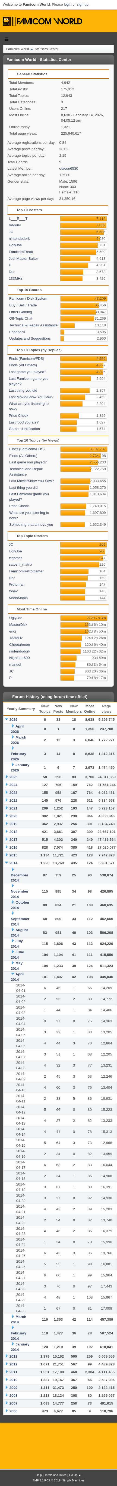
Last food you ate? (24, 422)
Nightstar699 (19, 658)
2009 (14, 1388)
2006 (14, 1411)
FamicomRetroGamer (26, 571)
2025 (14, 777)
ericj (12, 631)
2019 (14, 824)
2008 (14, 1395)
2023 (14, 793)
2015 (14, 855)
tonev (13, 591)
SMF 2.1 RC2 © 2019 (47, 1480)
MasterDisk (18, 625)
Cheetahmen (19, 645)
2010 (14, 1380)
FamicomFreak (21, 252)
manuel (15, 225)
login (67, 4)
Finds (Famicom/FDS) (26, 359)
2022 (14, 800)
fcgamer (15, 558)
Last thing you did (23, 390)
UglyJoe (15, 245)
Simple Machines (73, 1480)
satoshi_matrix (20, 564)
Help (39, 1475)
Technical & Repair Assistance (33, 325)
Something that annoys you (31, 524)
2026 (14, 720)
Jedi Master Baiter (23, 259)
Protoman (16, 584)
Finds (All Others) (23, 365)
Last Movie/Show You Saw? (31, 397)
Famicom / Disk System (28, 298)
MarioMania (18, 598)
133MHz (15, 278)
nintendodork (19, 239)
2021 (14, 808)
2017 (14, 840)
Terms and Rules (56, 1475)
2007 (14, 1403)
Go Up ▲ (75, 1475)
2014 (14, 863)
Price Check (18, 416)
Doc (12, 272)
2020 (14, 816)
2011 (14, 1372)
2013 (14, 1356)
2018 (14, 832)
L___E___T (18, 219)
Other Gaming (20, 312)
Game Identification (24, 429)
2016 (14, 847)
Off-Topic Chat (20, 318)
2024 (14, 785)
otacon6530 (68, 168)
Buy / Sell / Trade (23, 305)
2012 (14, 1364)
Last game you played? (27, 372)
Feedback (17, 332)
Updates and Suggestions (30, 338)
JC (11, 232)
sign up (82, 4)
